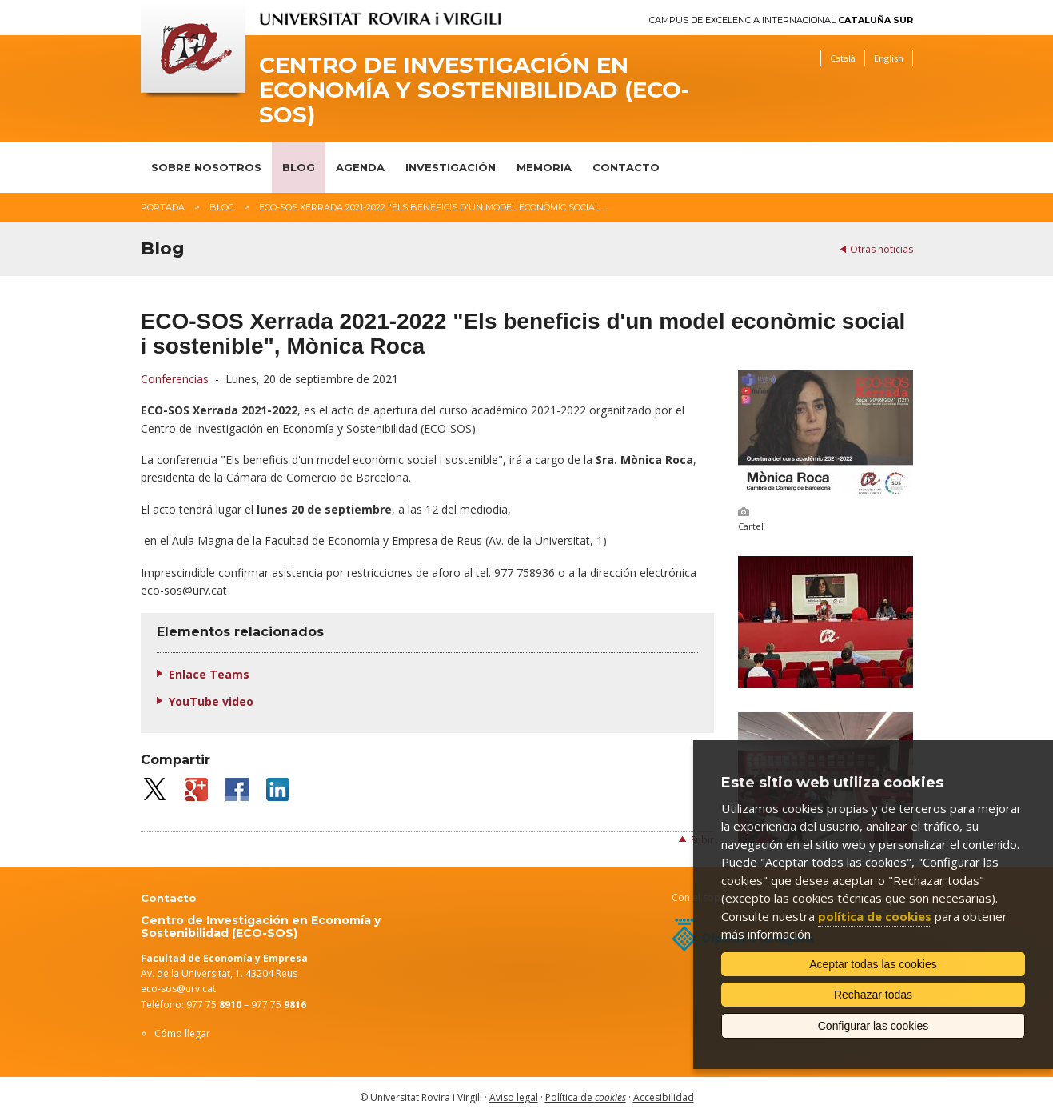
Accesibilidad (663, 1097)
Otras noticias (881, 249)
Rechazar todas (873, 994)
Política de (585, 1097)
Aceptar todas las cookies (873, 964)
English (888, 58)
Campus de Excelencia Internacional (781, 20)
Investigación (450, 167)
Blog (298, 167)
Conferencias (175, 378)
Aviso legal (513, 1097)
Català (843, 58)
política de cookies (874, 916)
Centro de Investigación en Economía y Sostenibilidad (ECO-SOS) (474, 89)
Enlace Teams (209, 674)
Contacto (626, 167)
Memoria (544, 167)
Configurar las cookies (873, 1025)
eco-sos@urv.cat (178, 988)
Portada (163, 207)
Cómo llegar (182, 1033)
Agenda (360, 167)
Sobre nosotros (206, 167)
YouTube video (211, 701)
